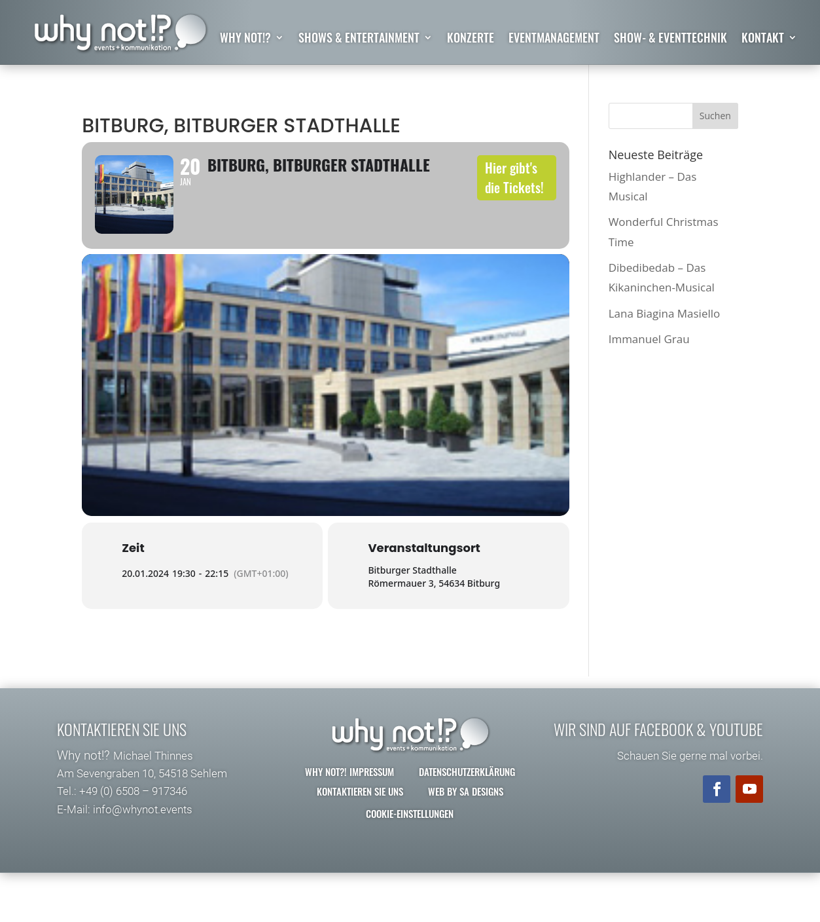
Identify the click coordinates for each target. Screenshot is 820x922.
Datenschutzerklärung (467, 782)
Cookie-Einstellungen (410, 824)
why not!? (245, 39)
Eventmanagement (553, 39)
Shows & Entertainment (358, 39)
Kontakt (762, 39)
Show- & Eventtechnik (670, 39)
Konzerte (470, 39)
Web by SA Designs (465, 801)
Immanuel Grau (649, 338)
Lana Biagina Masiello (665, 313)
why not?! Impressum (349, 782)
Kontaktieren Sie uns (360, 801)
